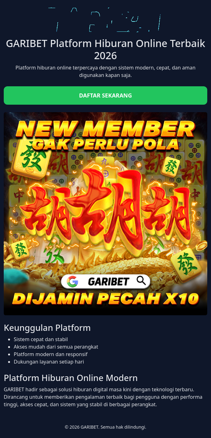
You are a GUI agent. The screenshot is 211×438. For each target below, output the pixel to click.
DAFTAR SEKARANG (105, 95)
